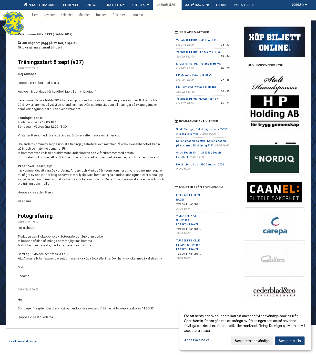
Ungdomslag (167, 5)
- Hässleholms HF (198, 98)
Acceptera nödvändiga (252, 341)
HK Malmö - (194, 75)
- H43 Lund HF (196, 40)
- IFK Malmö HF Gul (199, 52)
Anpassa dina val (197, 340)
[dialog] (245, 328)
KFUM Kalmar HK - (198, 63)
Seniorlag (140, 5)
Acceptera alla (290, 341)
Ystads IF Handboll (40, 5)
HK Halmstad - (196, 87)
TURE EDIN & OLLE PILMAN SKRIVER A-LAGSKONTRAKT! (188, 245)
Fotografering (35, 216)
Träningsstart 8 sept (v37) (51, 62)
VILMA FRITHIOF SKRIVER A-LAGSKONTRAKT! (187, 220)
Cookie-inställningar (23, 341)
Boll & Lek (115, 5)
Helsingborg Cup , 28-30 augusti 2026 (200, 164)
